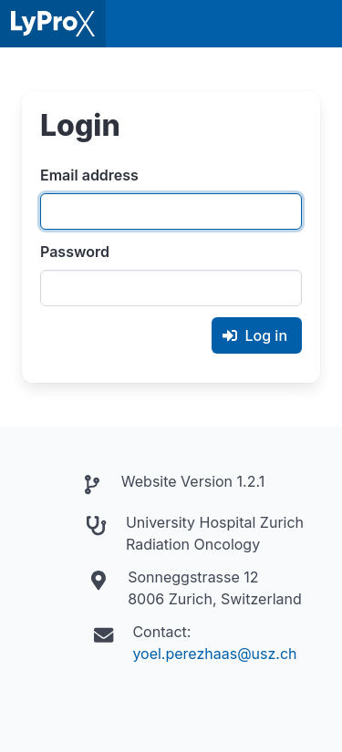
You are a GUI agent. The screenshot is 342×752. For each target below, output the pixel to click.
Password (74, 251)
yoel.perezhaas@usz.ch (214, 653)
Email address (89, 175)
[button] (318, 23)
